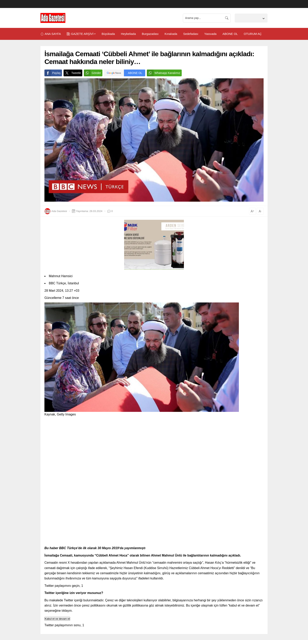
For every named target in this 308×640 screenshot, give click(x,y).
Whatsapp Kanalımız (163, 73)
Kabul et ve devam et (57, 618)
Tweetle (72, 73)
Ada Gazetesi (59, 211)
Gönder (92, 73)
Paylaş (52, 73)
